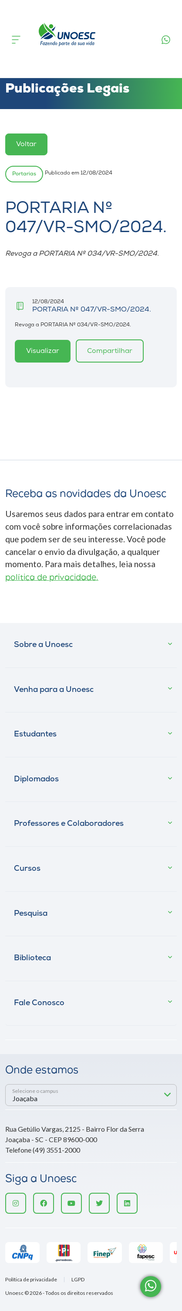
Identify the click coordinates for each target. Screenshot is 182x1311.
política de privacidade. (51, 578)
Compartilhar (109, 351)
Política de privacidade (31, 1279)
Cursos (27, 869)
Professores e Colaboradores (69, 824)
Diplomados (36, 779)
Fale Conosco (39, 1003)
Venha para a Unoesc (54, 690)
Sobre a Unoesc (43, 645)
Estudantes (35, 734)
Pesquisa (30, 914)
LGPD (77, 1279)
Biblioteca (32, 958)
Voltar (26, 144)
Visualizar (42, 351)
